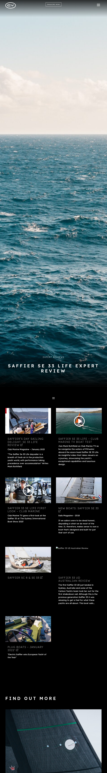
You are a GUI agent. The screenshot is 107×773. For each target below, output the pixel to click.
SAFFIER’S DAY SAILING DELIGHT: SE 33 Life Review (26, 442)
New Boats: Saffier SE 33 (78, 509)
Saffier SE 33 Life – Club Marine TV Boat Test (78, 440)
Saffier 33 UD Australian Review (74, 579)
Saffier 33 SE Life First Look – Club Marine (27, 510)
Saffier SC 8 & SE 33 (25, 577)
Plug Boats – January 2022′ (25, 648)
